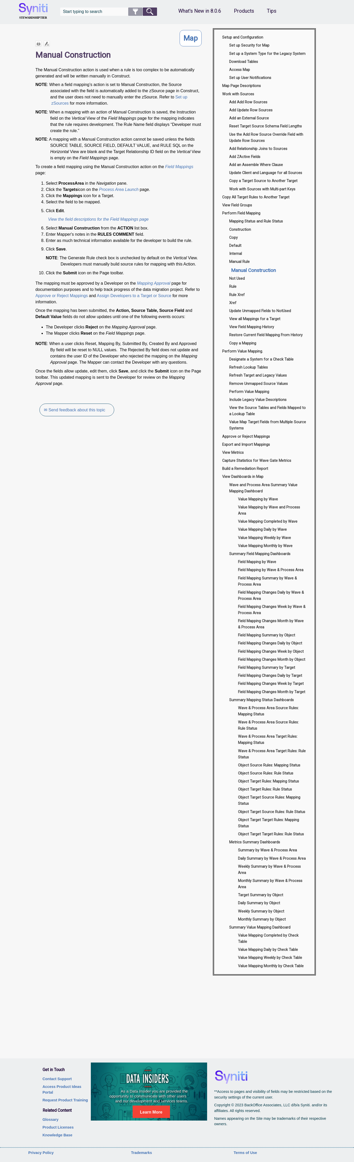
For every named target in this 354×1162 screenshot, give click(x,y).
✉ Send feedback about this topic (74, 410)
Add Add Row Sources (248, 102)
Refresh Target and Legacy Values (258, 375)
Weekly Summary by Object (261, 911)
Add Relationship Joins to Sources (258, 149)
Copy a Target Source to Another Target (263, 181)
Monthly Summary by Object (262, 919)
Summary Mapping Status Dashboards (261, 700)
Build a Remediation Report (245, 469)
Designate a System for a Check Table (261, 359)
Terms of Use (245, 1153)
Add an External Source (249, 118)
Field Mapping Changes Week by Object (271, 651)
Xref (232, 303)
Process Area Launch (119, 189)
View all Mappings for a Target (254, 319)
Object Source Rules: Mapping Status (269, 765)
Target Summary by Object (260, 895)
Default (235, 245)
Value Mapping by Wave (258, 499)
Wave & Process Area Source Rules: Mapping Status (268, 711)
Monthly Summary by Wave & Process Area (270, 884)
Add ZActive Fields (244, 157)
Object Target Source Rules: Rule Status (271, 812)
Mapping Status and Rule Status (256, 221)
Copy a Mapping (242, 343)
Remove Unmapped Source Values (258, 384)
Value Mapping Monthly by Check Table (271, 966)
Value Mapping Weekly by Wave (264, 538)
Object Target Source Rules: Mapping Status (269, 800)
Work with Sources (238, 94)
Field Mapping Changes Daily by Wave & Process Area (271, 595)
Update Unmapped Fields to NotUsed (260, 311)
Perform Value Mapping (249, 392)
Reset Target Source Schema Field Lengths (265, 126)
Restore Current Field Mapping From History (266, 335)
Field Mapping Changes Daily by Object (270, 643)
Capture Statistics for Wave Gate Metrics (256, 460)
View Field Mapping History (251, 327)
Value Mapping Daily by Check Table (268, 950)
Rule (232, 286)
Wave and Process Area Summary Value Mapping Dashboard (263, 488)
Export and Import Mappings (246, 444)
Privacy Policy (41, 1153)
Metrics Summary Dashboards (254, 842)
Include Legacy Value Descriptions (258, 400)
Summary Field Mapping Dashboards (259, 554)
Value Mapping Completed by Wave (267, 521)
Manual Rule (239, 262)
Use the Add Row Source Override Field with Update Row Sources (266, 137)
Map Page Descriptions (241, 86)
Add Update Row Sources (251, 110)
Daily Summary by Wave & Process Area (272, 858)
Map (190, 38)
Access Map (239, 70)
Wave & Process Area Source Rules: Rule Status (268, 725)
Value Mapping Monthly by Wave (265, 546)
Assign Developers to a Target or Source (134, 295)
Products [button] (244, 11)
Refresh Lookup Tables (248, 367)
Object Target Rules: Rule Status (265, 789)
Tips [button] (271, 11)
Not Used (237, 278)
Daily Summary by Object (259, 903)
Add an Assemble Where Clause (256, 165)
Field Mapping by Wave (257, 562)
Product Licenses (58, 1127)
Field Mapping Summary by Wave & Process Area (267, 581)
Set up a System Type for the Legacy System (267, 54)
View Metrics (233, 452)
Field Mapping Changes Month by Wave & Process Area (271, 624)
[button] (135, 12)
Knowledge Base (57, 1135)
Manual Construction (253, 270)
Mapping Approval (153, 283)
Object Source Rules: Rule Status (265, 773)
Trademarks (141, 1153)
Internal (235, 254)
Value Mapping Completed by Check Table (268, 938)
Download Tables (243, 62)
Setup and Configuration (242, 37)
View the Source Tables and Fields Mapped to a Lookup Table (267, 411)
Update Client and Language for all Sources (265, 173)
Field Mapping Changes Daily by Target (270, 675)
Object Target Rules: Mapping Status (268, 781)
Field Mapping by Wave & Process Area (270, 570)
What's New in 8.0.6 (199, 11)
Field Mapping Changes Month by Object (271, 659)
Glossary (51, 1119)
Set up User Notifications (250, 78)
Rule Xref (237, 295)
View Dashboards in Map (242, 477)
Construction (240, 229)
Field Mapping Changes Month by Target (271, 692)
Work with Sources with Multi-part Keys (262, 189)
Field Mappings (179, 166)
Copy (233, 237)
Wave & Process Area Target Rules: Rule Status (272, 754)
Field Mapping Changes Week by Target (271, 684)
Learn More (151, 1112)
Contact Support (57, 1079)
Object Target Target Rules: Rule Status (271, 834)
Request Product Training (65, 1100)
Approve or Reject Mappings (61, 295)
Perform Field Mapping (241, 213)
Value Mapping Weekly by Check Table (270, 958)
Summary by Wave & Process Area (267, 850)
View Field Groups (237, 205)
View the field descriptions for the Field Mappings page (98, 219)
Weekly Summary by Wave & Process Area (269, 869)
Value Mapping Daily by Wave (262, 529)
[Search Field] (108, 12)
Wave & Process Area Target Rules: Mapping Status (267, 739)
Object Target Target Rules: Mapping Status (268, 823)
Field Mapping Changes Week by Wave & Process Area (271, 610)
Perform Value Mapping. (242, 351)
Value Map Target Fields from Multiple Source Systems (267, 425)
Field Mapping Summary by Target (266, 667)
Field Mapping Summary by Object (266, 635)
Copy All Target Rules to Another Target (255, 197)
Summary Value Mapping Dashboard (259, 927)
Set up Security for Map (249, 45)
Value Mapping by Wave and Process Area (269, 510)
